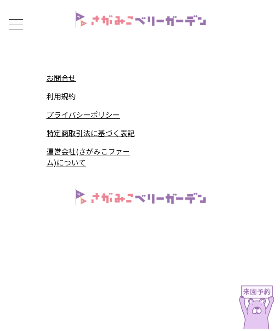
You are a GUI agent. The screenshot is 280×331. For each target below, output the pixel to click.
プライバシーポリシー (83, 114)
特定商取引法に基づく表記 (90, 132)
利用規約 (61, 96)
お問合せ (61, 77)
